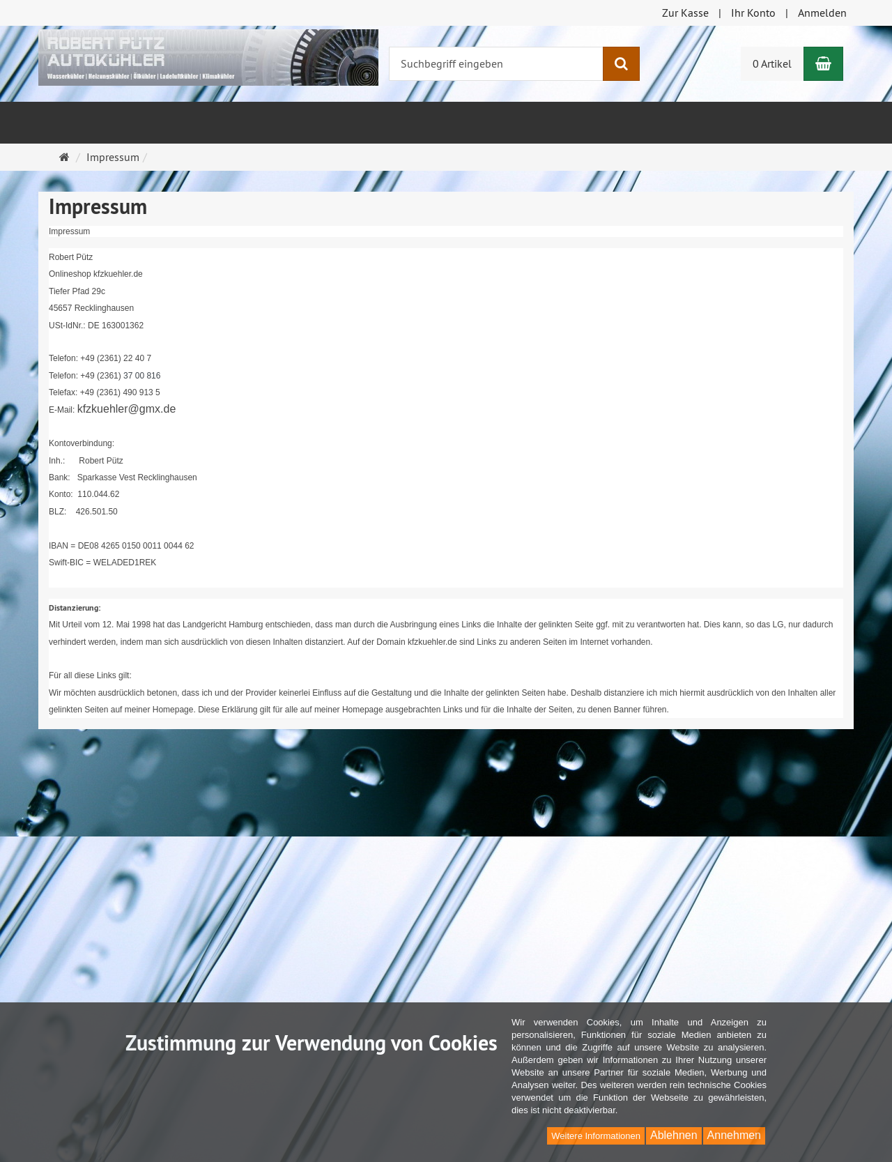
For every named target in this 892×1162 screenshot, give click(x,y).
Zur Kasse (685, 13)
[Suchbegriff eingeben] (496, 64)
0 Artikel (772, 63)
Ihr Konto (753, 13)
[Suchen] (621, 64)
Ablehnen (674, 1135)
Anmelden (822, 13)
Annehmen (734, 1135)
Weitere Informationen (595, 1136)
